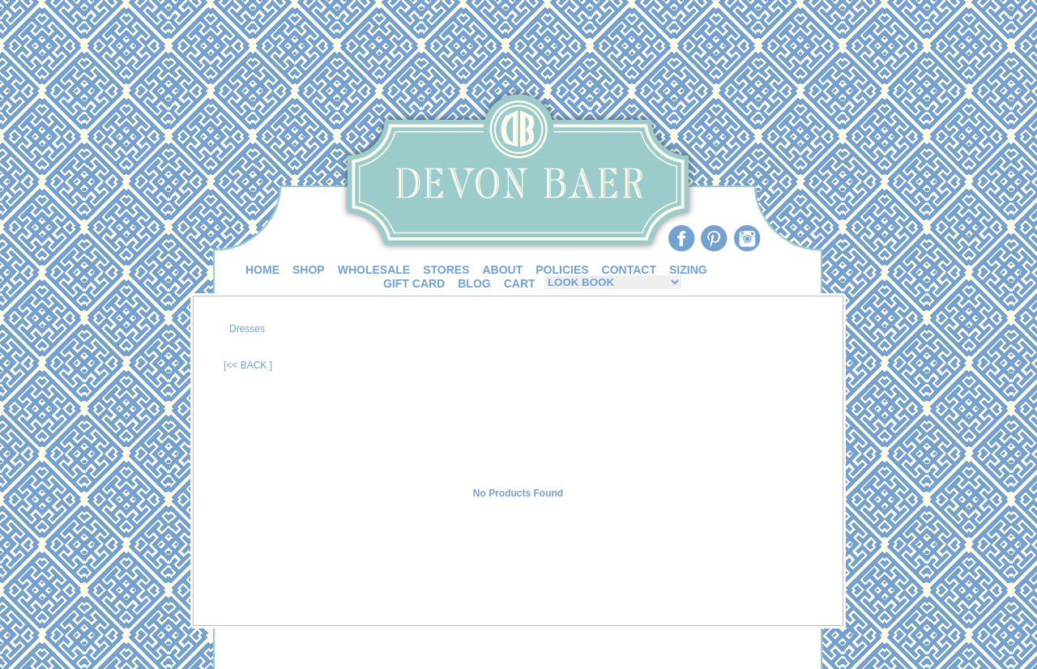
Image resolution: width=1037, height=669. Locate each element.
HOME (262, 269)
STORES (446, 269)
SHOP (308, 269)
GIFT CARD (414, 283)
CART (520, 283)
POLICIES (562, 269)
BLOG (474, 283)
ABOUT (502, 269)
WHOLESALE (374, 269)
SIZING (688, 269)
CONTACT (629, 269)
